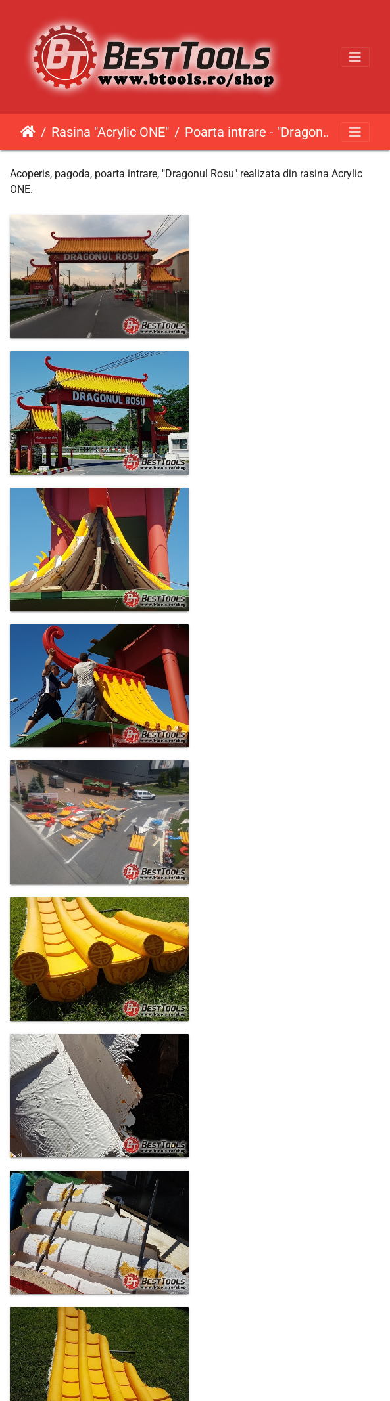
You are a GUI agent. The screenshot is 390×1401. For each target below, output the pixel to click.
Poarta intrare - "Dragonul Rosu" (259, 132)
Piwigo (222, 1373)
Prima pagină (28, 132)
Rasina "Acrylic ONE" (110, 132)
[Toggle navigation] (355, 57)
